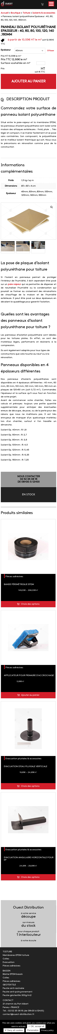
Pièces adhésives (14, 577)
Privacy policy (47, 1030)
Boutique (15, 13)
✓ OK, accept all (36, 1026)
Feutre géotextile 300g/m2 (17, 995)
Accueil (5, 13)
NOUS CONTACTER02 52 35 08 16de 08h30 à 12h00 (28, 479)
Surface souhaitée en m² (15, 63)
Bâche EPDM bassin (13, 974)
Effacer (50, 51)
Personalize (32, 1030)
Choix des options (30, 604)
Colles (6, 959)
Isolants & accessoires (43, 13)
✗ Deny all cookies (14, 1030)
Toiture (26, 13)
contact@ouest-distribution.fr (18, 1014)
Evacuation (8, 962)
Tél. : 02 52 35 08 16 (13, 1011)
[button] (51, 3)
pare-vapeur (14, 284)
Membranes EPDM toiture (16, 955)
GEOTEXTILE (9, 985)
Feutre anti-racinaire (13, 988)
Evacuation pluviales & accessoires (23, 759)
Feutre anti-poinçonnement (17, 992)
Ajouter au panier (28, 81)
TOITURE (7, 952)
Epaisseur (6, 50)
